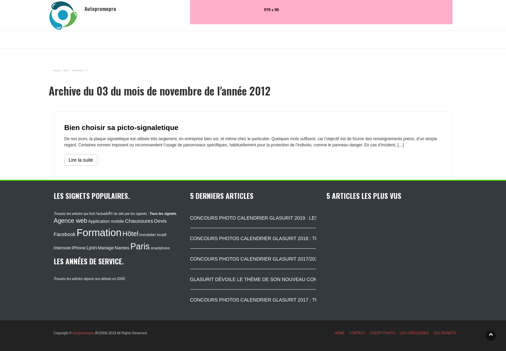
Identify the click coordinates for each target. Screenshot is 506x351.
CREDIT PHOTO (382, 333)
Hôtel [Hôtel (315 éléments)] (130, 233)
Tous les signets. (163, 214)
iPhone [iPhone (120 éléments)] (78, 247)
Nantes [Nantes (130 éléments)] (121, 247)
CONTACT (357, 333)
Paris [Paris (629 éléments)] (140, 246)
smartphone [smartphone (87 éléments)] (160, 248)
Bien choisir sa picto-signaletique (121, 127)
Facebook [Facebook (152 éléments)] (65, 234)
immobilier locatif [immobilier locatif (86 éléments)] (152, 235)
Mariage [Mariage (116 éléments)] (105, 247)
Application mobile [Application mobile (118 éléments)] (106, 221)
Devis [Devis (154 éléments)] (160, 221)
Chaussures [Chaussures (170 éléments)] (139, 221)
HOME (339, 333)
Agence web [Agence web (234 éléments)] (70, 220)
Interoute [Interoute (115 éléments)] (62, 248)
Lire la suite (81, 160)
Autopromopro (83, 333)
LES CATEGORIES (414, 333)
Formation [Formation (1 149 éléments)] (99, 232)
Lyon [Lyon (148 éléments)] (92, 247)
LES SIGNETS (444, 333)
